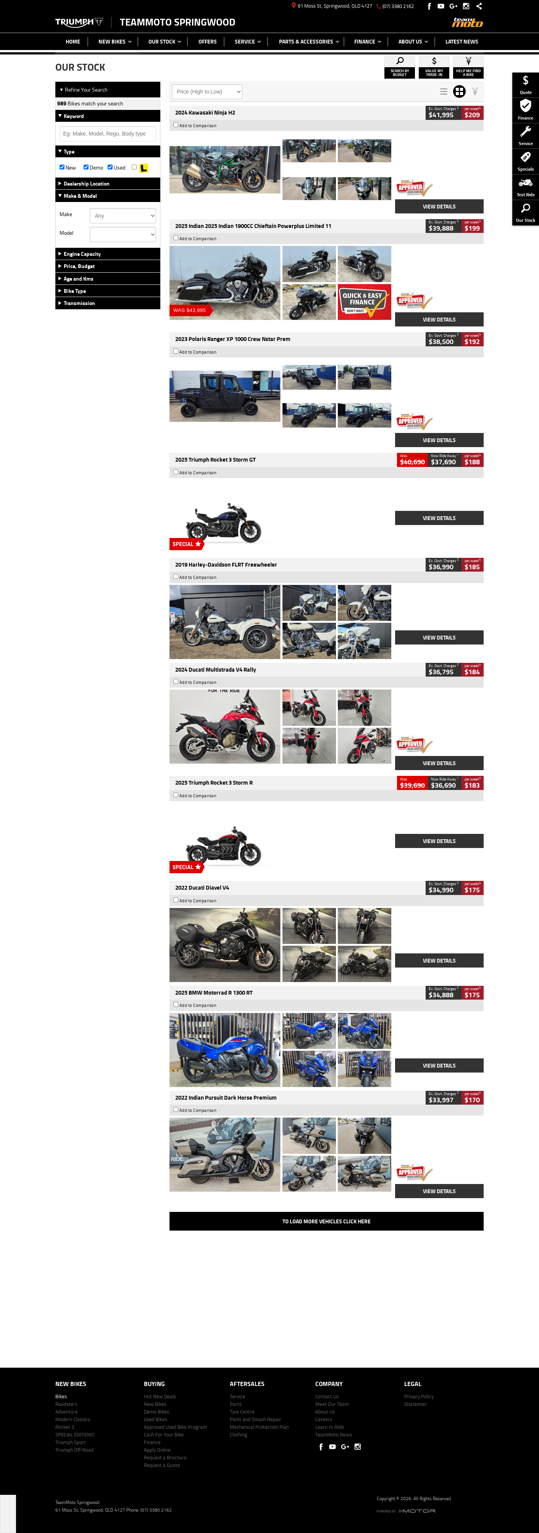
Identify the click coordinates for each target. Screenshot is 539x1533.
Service (248, 41)
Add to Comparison (198, 126)
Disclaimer (415, 1404)
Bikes (61, 1396)
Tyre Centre (242, 1411)
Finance (368, 41)
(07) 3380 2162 (398, 6)
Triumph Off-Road (74, 1450)
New (68, 167)
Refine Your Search (83, 90)
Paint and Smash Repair (255, 1419)
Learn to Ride (329, 1427)
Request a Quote (162, 1465)
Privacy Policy (419, 1396)
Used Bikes (155, 1419)
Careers (323, 1419)
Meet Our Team (332, 1404)
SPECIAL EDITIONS (74, 1434)
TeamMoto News (333, 1434)
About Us (414, 41)
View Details (439, 206)
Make (66, 214)
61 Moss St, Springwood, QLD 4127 (332, 6)
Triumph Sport (70, 1442)
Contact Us (327, 1396)
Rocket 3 (64, 1427)
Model (66, 232)
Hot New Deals (160, 1396)
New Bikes (115, 41)
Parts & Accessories (309, 41)
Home (73, 41)
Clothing (238, 1434)
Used (116, 167)
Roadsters (66, 1404)
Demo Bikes (156, 1411)
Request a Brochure (165, 1457)
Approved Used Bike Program (175, 1427)
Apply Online (157, 1450)
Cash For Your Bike (164, 1434)
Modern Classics (72, 1419)
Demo (93, 167)
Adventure (66, 1411)
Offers (207, 41)
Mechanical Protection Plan (259, 1427)
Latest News (461, 41)
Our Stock (165, 41)
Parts (236, 1404)
